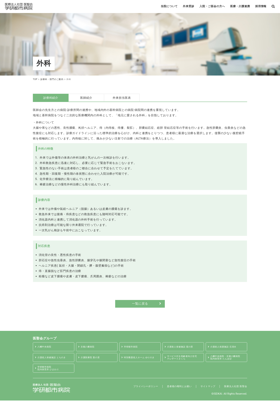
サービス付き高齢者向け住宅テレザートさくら (183, 360)
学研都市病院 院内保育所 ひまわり (49, 370)
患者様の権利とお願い (168, 388)
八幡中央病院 (45, 349)
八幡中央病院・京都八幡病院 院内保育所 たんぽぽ (227, 360)
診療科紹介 (50, 99)
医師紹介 (86, 99)
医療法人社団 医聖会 (233, 388)
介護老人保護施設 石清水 (225, 349)
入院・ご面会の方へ (203, 7)
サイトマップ (201, 388)
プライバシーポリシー (129, 388)
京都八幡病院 (88, 349)
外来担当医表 (122, 99)
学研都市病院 (131, 349)
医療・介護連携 (233, 7)
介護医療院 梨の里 (91, 360)
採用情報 (256, 7)
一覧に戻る (140, 305)
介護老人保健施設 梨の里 (181, 349)
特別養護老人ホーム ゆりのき (140, 360)
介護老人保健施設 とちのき (53, 360)
